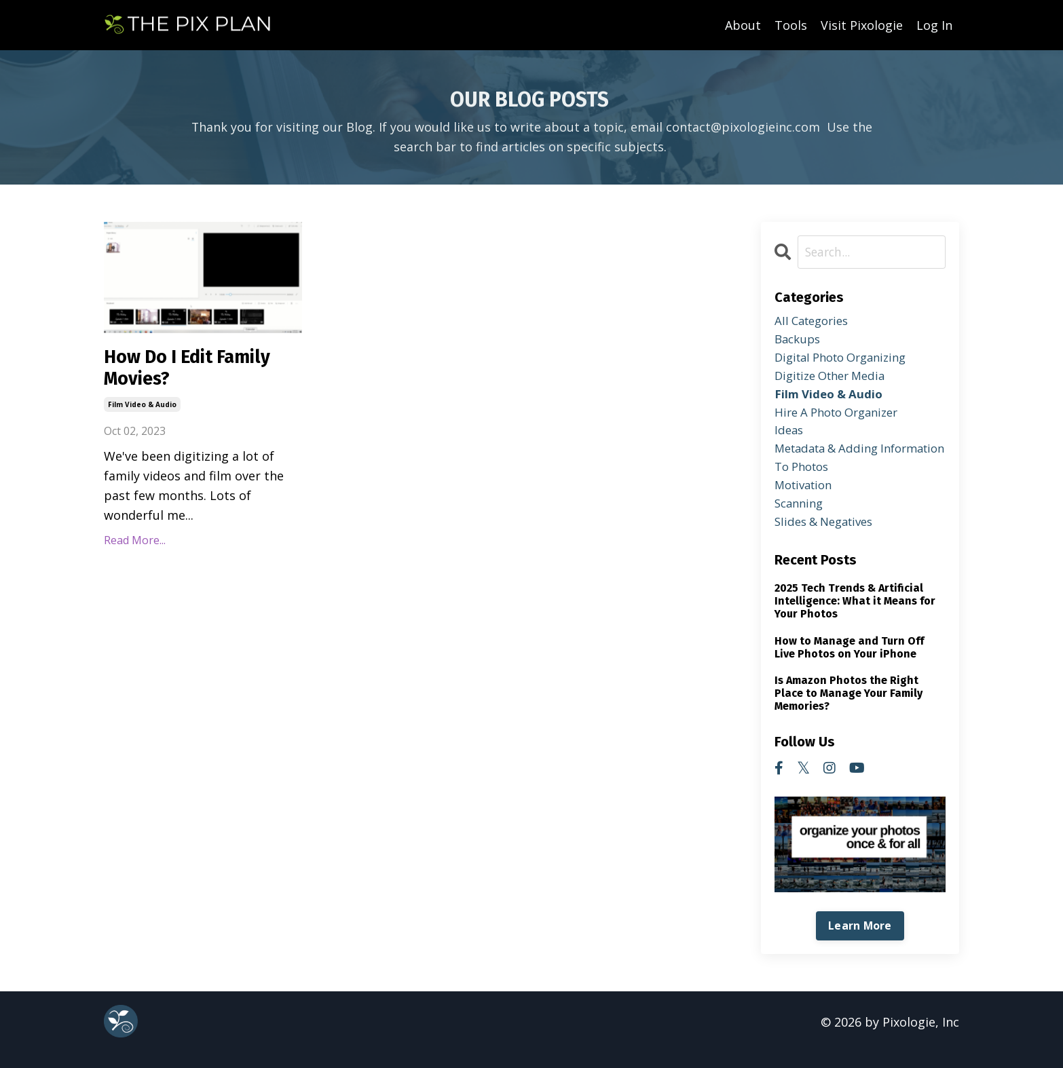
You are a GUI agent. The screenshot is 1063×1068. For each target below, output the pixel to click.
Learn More (860, 941)
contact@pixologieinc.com (743, 126)
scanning (801, 517)
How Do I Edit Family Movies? (197, 370)
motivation (806, 497)
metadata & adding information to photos (842, 468)
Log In (934, 24)
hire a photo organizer (842, 419)
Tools (791, 24)
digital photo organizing (847, 360)
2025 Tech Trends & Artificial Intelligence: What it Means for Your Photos (855, 615)
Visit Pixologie (862, 24)
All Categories (815, 321)
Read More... (135, 544)
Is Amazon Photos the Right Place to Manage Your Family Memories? (848, 708)
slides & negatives (828, 537)
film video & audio (142, 409)
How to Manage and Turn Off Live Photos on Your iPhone (849, 662)
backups (799, 341)
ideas (790, 439)
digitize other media (835, 380)
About (743, 24)
